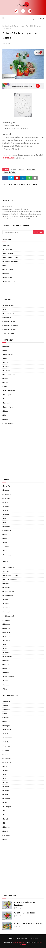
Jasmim (6, 632)
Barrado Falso (8, 354)
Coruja (5, 510)
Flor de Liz (6, 604)
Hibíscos (6, 624)
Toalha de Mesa (9, 322)
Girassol (6, 612)
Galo (5, 518)
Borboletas (7, 490)
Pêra (5, 823)
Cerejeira (6, 588)
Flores (5, 379)
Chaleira (6, 370)
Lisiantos (6, 640)
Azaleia (6, 571)
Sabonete (7, 317)
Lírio (4, 644)
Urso (5, 551)
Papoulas (6, 669)
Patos (5, 539)
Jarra (5, 387)
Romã (5, 831)
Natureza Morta (9, 391)
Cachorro (7, 494)
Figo (5, 766)
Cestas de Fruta (9, 249)
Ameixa (6, 718)
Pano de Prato (19, 26)
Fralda (5, 309)
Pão (4, 415)
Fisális (5, 770)
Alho (5, 713)
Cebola (6, 742)
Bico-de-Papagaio (10, 575)
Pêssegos (6, 827)
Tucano (6, 547)
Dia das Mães (8, 253)
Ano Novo (6, 245)
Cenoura (6, 746)
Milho (5, 803)
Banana (6, 722)
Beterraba (7, 730)
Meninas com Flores (11, 261)
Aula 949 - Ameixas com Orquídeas (24, 903)
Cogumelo (7, 758)
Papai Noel (7, 399)
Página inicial (7, 26)
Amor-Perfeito (8, 567)
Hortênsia (6, 628)
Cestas (6, 366)
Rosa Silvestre (8, 677)
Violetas (6, 689)
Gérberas (6, 620)
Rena (5, 543)
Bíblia (5, 362)
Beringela (6, 726)
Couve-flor (7, 762)
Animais (6, 346)
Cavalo (6, 502)
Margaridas (7, 656)
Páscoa (6, 274)
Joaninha (7, 531)
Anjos (5, 350)
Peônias (6, 673)
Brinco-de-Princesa (10, 579)
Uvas (5, 839)
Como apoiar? (22, 938)
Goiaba (6, 774)
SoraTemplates (18, 942)
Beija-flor (6, 486)
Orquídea (7, 665)
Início (11, 938)
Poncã (5, 819)
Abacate (6, 701)
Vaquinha (7, 555)
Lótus (5, 648)
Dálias (5, 600)
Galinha (6, 514)
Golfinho (6, 526)
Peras (5, 811)
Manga (6, 791)
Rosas (5, 419)
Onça (5, 535)
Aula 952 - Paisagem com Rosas (28, 923)
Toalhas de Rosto (9, 330)
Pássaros (6, 411)
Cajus (5, 734)
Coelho (6, 506)
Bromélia (6, 583)
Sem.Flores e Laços (10, 282)
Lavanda (6, 636)
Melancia (6, 799)
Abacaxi (6, 705)
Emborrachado (9, 305)
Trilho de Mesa (8, 334)
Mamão (6, 786)
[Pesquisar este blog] (17, 232)
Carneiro (6, 498)
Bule (5, 358)
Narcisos (6, 661)
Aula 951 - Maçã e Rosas (24, 913)
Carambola (7, 738)
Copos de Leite (8, 592)
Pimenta (6, 815)
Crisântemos (8, 596)
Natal (5, 266)
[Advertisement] (24, 290)
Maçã (5, 795)
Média (21, 169)
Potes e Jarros (8, 270)
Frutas (13, 169)
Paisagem (7, 395)
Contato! (34, 938)
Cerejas (6, 750)
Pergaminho (8, 403)
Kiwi (4, 778)
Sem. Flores (7, 278)
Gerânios (6, 608)
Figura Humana (9, 374)
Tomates (6, 835)
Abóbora (6, 709)
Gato (5, 522)
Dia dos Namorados (11, 257)
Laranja (6, 782)
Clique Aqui (8, 158)
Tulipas (6, 685)
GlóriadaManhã (9, 616)
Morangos (31, 169)
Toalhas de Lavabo (10, 326)
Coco (5, 754)
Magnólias (7, 652)
